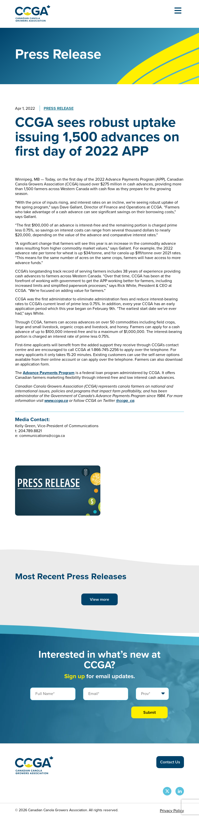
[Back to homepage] (32, 20)
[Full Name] (53, 693)
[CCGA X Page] (167, 791)
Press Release (59, 108)
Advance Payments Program (49, 373)
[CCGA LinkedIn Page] (179, 791)
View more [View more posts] (99, 599)
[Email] (105, 693)
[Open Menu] (178, 10)
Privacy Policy (172, 810)
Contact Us (170, 762)
